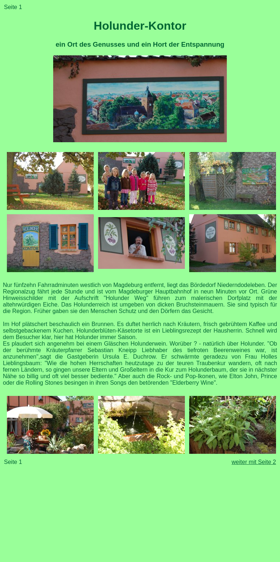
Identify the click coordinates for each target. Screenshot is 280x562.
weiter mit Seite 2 (254, 462)
